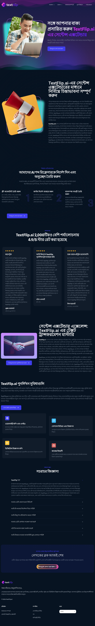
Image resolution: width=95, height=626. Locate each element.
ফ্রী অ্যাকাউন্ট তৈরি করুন (11, 192)
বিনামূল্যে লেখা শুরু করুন (56, 48)
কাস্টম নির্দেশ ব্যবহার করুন (43, 192)
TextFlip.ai (9, 599)
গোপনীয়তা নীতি (37, 611)
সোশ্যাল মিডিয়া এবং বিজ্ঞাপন (63, 426)
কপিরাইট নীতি (37, 618)
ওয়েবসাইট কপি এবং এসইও (15, 424)
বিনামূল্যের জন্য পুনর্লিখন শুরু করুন (19, 363)
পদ (33, 614)
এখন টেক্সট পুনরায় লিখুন (11, 408)
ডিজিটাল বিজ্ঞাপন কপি (13, 448)
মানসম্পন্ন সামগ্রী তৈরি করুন (73, 193)
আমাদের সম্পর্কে (6, 611)
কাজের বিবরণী (57, 451)
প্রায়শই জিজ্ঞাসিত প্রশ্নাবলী (8, 614)
